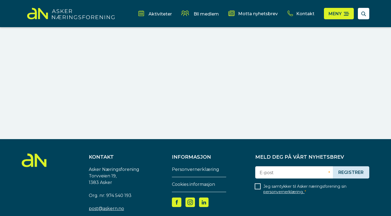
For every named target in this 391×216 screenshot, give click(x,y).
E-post (267, 173)
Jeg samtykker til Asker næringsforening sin (304, 189)
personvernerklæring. (284, 191)
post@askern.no (106, 208)
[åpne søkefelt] (363, 13)
